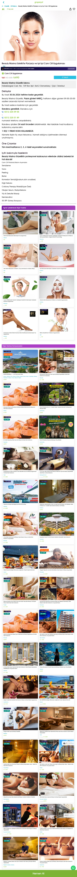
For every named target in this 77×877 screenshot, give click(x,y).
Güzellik (6, 6)
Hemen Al (38, 873)
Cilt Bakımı (14, 6)
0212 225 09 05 (11, 112)
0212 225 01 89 (11, 117)
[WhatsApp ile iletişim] (73, 868)
